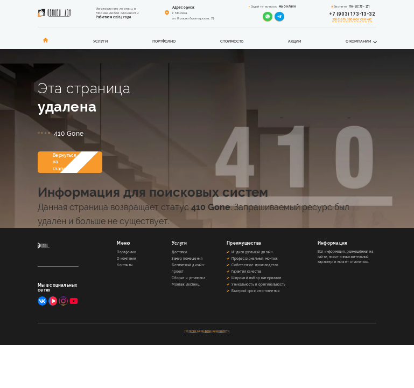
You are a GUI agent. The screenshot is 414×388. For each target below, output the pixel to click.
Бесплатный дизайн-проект (188, 268)
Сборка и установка (188, 278)
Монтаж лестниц (185, 284)
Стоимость (231, 41)
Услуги (100, 41)
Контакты (124, 265)
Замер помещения (187, 258)
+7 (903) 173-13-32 (352, 14)
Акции (294, 41)
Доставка (179, 252)
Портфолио (164, 41)
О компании (358, 41)
